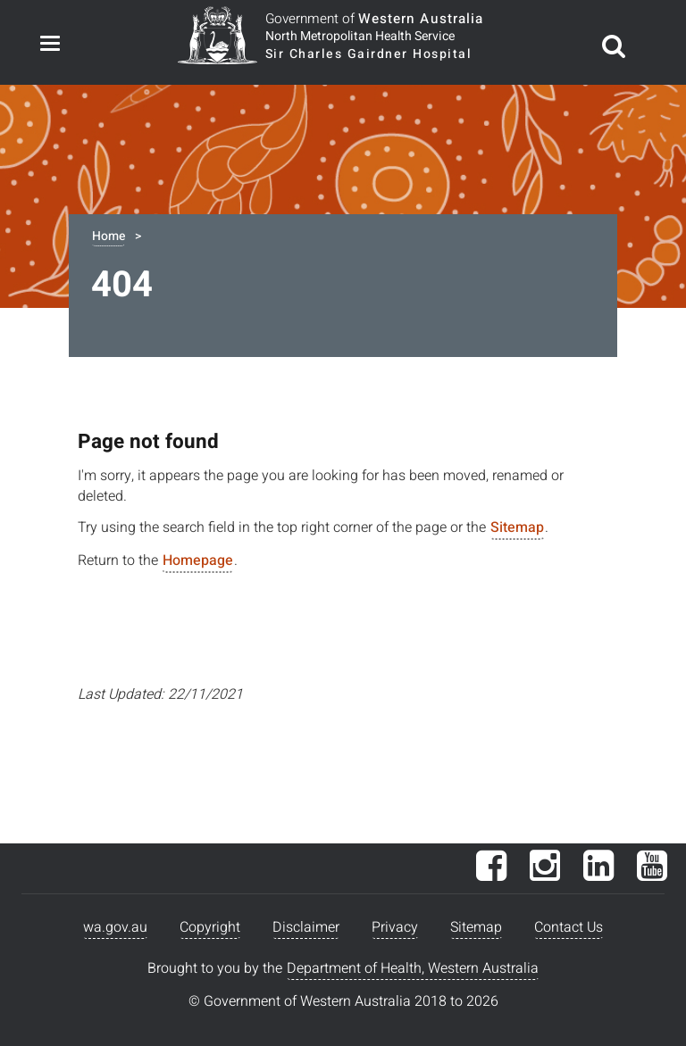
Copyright (210, 927)
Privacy (395, 927)
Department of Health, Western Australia (413, 968)
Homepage (198, 560)
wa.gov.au (115, 927)
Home (108, 236)
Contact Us (568, 927)
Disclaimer (305, 927)
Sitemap (517, 527)
